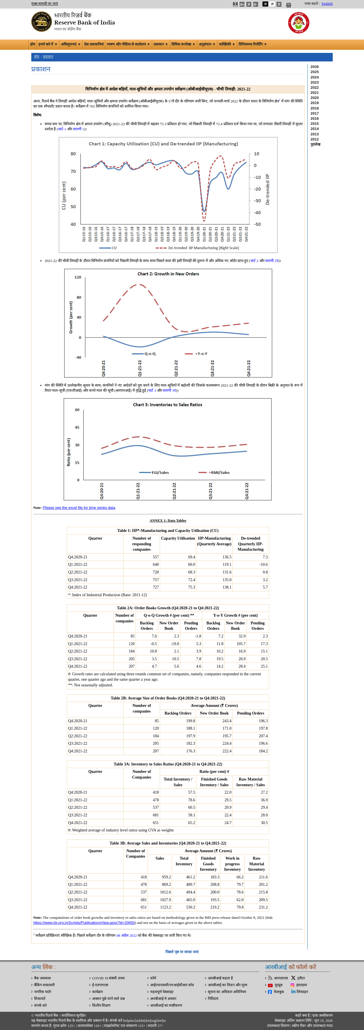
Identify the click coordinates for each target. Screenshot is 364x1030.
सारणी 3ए (169, 390)
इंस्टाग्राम (301, 985)
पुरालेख (315, 144)
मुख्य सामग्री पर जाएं (44, 4)
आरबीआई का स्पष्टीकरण (166, 1006)
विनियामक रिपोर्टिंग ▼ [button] (253, 44)
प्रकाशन (48, 57)
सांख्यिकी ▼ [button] (227, 44)
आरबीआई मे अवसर (163, 999)
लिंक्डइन (302, 992)
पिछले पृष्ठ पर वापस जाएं (182, 952)
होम (32, 44)
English (327, 4)
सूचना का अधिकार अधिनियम (227, 992)
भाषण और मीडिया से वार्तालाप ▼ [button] (128, 44)
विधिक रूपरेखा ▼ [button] (183, 44)
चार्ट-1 (62, 129)
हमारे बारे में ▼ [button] (48, 44)
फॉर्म (153, 978)
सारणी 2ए (271, 261)
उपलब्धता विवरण (278, 1026)
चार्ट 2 (254, 261)
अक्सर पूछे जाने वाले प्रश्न (108, 999)
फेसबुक (279, 992)
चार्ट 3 (152, 390)
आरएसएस (281, 978)
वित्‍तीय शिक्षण (101, 1006)
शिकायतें (39, 999)
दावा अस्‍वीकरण (322, 1015)
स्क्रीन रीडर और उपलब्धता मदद (312, 1026)
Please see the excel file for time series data (79, 507)
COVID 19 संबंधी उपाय (108, 978)
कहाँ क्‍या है (303, 1015)
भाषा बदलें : (312, 4)
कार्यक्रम (97, 992)
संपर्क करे (40, 1006)
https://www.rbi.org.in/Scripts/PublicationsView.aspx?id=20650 (84, 922)
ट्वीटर (301, 978)
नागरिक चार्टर (42, 992)
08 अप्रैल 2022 (126, 935)
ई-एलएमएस (100, 985)
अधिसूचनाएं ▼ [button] (71, 44)
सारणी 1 (78, 129)
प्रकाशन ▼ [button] (161, 44)
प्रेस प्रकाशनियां (94, 44)
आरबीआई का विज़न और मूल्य (227, 985)
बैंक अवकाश (42, 978)
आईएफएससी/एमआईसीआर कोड (172, 985)
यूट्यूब (278, 985)
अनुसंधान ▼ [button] (207, 44)
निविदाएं (213, 999)
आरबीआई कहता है (220, 978)
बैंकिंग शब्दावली (44, 985)
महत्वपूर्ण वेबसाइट (161, 992)
